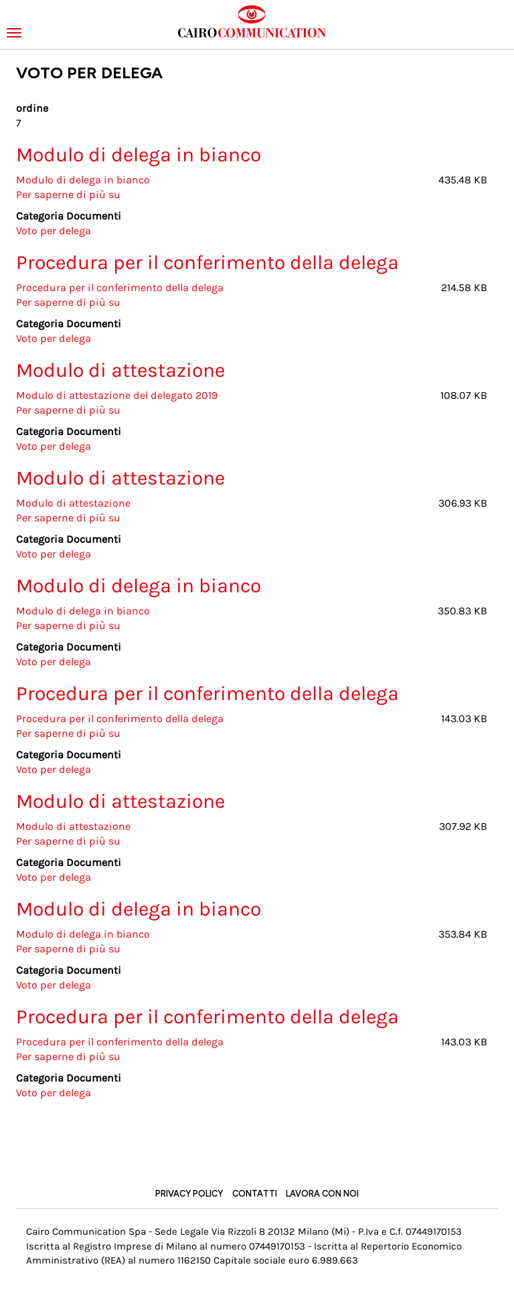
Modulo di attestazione (73, 503)
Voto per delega (53, 230)
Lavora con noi (322, 1194)
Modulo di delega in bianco (83, 179)
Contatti (254, 1194)
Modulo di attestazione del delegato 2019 (117, 395)
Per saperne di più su (68, 194)
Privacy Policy (189, 1194)
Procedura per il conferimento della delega (120, 287)
